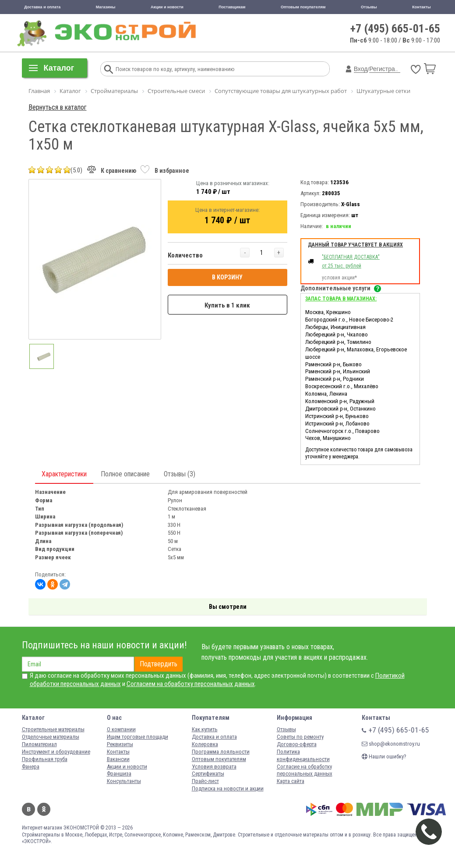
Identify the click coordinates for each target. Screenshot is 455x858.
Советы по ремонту (300, 736)
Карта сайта (290, 781)
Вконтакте (28, 809)
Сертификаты (208, 773)
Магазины (106, 7)
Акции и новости (167, 7)
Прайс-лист (205, 781)
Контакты (421, 7)
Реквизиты (120, 744)
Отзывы (369, 7)
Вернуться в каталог (57, 107)
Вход (361, 68)
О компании (121, 729)
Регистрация (387, 68)
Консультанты (124, 781)
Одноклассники (43, 809)
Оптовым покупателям (303, 7)
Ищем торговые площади (137, 736)
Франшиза (119, 773)
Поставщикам (232, 7)
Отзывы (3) (179, 474)
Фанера (30, 766)
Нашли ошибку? (384, 756)
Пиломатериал (39, 744)
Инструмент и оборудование (56, 751)
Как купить (205, 729)
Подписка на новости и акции (228, 788)
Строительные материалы (53, 729)
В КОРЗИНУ (227, 277)
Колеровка (205, 744)
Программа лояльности (221, 751)
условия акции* (339, 278)
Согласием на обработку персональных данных (191, 684)
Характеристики (64, 474)
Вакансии (118, 759)
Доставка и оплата (42, 7)
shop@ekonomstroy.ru (391, 743)
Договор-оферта (297, 744)
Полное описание (125, 474)
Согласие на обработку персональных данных (304, 770)
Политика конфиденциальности (303, 755)
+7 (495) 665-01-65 (395, 28)
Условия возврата (214, 766)
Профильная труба (44, 759)
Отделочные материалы (50, 736)
